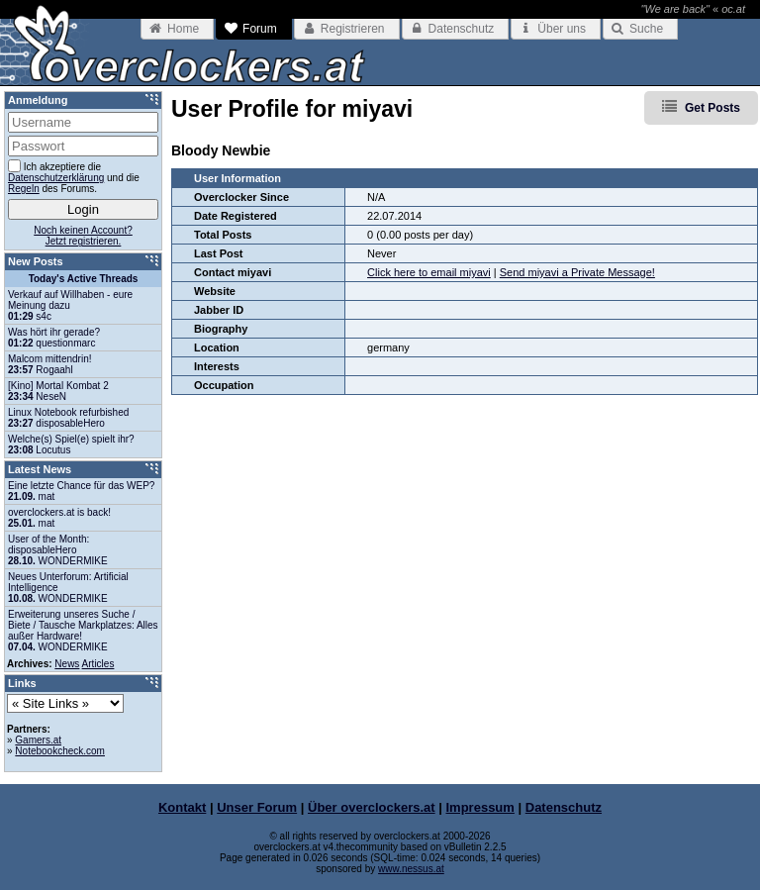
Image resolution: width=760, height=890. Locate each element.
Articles (98, 663)
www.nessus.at (411, 868)
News (66, 663)
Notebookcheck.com (60, 750)
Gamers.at (38, 740)
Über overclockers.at (371, 807)
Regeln (24, 188)
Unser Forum (257, 807)
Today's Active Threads (84, 278)
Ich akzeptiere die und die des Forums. (74, 176)
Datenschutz (563, 807)
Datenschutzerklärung (56, 177)
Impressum (480, 807)
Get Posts (712, 108)
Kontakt (182, 807)
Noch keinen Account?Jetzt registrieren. (83, 236)
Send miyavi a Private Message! (577, 272)
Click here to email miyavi (429, 272)
